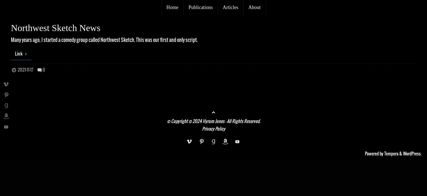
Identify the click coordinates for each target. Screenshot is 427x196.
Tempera (391, 153)
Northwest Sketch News (55, 28)
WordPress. (412, 153)
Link (22, 53)
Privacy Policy (213, 129)
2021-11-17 (25, 70)
